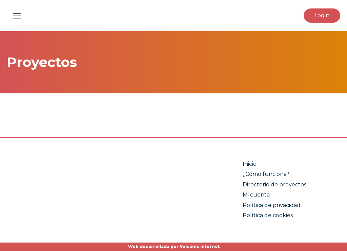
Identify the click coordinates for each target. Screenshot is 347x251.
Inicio (250, 164)
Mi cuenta (256, 194)
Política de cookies (268, 215)
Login (321, 15)
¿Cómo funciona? (266, 174)
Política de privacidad (272, 205)
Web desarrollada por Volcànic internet (173, 246)
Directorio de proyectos (274, 184)
